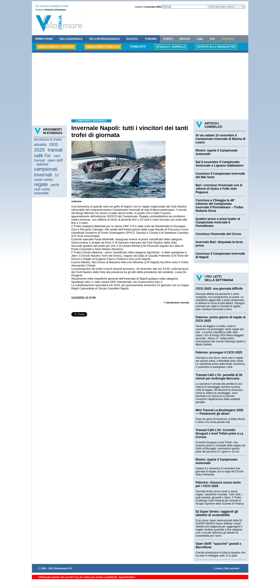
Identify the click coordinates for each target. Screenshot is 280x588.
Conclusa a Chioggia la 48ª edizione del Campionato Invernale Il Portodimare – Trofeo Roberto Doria (219, 205)
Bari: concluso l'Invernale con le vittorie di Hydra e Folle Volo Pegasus (219, 188)
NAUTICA (132, 38)
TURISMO (151, 38)
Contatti (53, 6)
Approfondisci (126, 577)
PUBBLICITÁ (138, 46)
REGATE (185, 38)
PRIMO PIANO (44, 38)
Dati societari (231, 568)
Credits (64, 6)
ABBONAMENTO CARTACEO (56, 46)
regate (41, 184)
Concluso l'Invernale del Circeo (218, 234)
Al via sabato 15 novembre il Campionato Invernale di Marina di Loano (221, 139)
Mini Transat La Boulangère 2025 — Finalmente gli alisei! (219, 411)
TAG (212, 38)
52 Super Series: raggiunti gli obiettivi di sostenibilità (217, 513)
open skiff (55, 160)
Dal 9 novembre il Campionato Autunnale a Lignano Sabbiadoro (220, 163)
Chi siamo (41, 6)
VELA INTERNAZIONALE (104, 38)
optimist (42, 164)
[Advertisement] (140, 86)
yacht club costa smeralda (46, 189)
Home (219, 568)
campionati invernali (45, 171)
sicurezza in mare (48, 139)
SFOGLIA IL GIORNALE (170, 46)
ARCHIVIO (227, 38)
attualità (40, 144)
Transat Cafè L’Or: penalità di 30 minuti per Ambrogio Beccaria (219, 376)
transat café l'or (48, 152)
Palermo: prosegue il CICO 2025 (219, 352)
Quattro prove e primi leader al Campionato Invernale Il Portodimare (218, 222)
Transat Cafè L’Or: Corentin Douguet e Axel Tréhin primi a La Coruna (219, 433)
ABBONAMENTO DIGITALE (103, 46)
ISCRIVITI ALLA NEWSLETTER (216, 46)
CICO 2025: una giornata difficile (219, 288)
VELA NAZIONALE (70, 38)
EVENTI (168, 38)
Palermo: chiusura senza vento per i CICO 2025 (218, 484)
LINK (200, 38)
